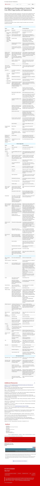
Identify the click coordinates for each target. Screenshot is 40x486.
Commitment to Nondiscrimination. (24, 480)
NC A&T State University (16, 479)
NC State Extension (10, 468)
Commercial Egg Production (14, 434)
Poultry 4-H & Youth (8, 439)
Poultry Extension (8, 441)
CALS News (19, 473)
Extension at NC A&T (25, 473)
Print (33, 4)
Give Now (33, 473)
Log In (17, 4)
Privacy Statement (9, 482)
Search (29, 4)
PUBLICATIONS (7, 4)
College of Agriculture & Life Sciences (10, 473)
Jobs (30, 473)
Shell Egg (34, 434)
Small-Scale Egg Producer (28, 434)
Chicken (24, 434)
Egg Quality (20, 434)
